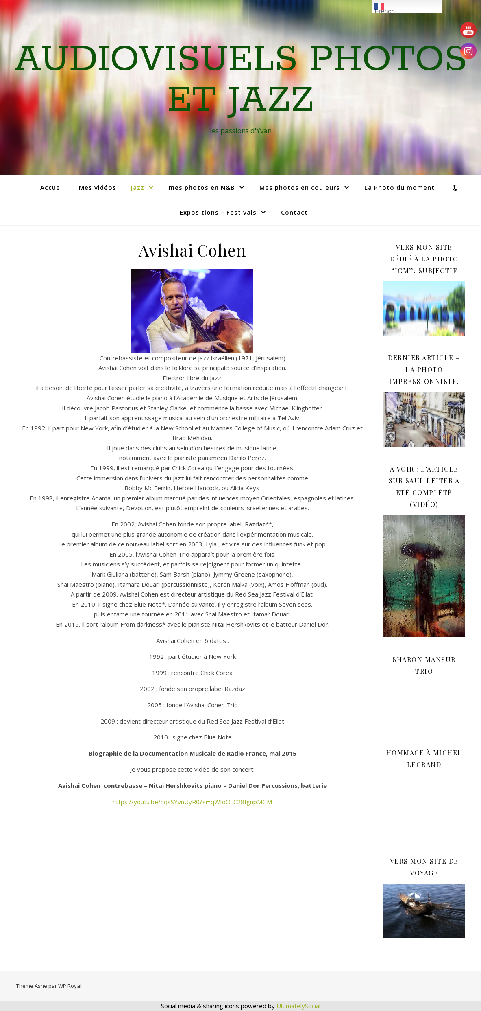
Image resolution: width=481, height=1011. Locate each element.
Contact (294, 212)
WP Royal (69, 985)
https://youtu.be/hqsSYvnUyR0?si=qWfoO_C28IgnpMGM (192, 802)
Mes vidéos (97, 187)
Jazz (137, 187)
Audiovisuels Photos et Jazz (240, 80)
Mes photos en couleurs (299, 187)
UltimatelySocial (298, 1006)
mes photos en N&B (202, 187)
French (384, 7)
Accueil (52, 187)
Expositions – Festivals (218, 212)
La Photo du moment (399, 187)
